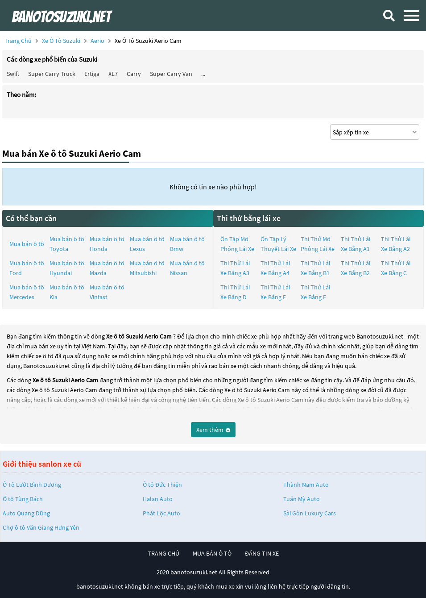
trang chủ (163, 553)
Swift (13, 74)
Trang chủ (18, 41)
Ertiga (91, 74)
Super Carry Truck (51, 74)
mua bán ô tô (212, 553)
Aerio (98, 41)
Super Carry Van (171, 74)
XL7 (113, 74)
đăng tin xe (262, 553)
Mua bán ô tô (26, 244)
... (203, 74)
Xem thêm (213, 430)
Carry (134, 74)
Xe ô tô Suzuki (61, 41)
